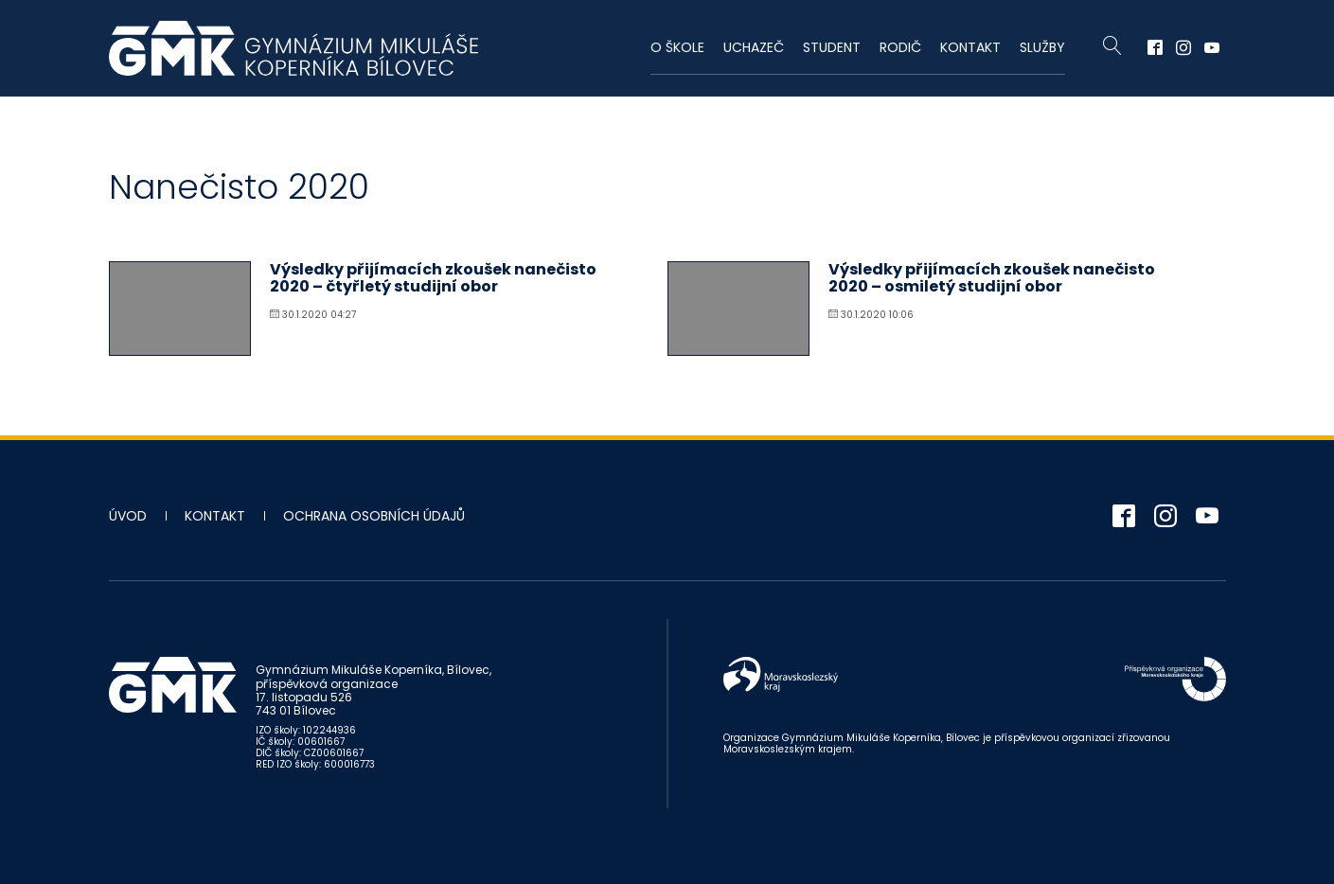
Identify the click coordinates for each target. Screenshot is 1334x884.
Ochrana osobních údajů (374, 515)
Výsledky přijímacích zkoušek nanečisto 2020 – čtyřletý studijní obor (433, 277)
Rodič (900, 47)
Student (832, 47)
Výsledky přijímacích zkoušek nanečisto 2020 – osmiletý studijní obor (991, 277)
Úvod (128, 515)
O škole (677, 47)
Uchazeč (753, 47)
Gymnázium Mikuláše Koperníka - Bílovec (293, 48)
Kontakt (970, 47)
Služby (1042, 47)
